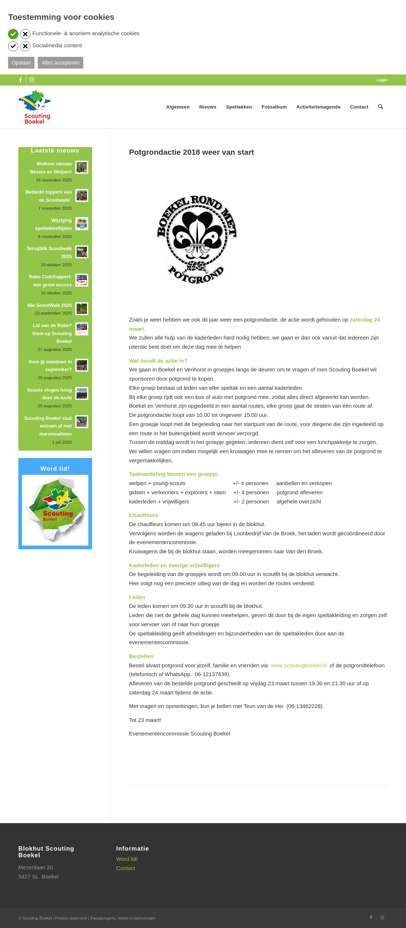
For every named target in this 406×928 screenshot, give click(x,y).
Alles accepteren (60, 63)
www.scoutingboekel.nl (299, 665)
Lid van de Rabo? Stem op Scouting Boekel (52, 333)
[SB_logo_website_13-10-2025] (34, 107)
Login (382, 80)
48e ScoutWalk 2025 (49, 305)
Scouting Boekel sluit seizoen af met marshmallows (48, 426)
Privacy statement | (72, 918)
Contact (125, 868)
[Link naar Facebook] (20, 79)
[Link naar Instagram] (31, 79)
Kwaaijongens (103, 918)
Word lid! (127, 859)
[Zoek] (380, 107)
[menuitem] (380, 80)
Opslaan (21, 63)
